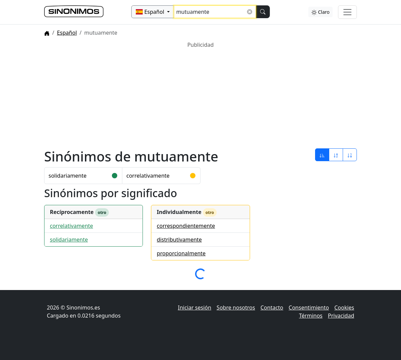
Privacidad (341, 315)
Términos (310, 315)
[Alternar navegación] (347, 12)
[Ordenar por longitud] (350, 154)
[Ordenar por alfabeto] (336, 154)
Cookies (344, 307)
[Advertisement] (200, 96)
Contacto (271, 307)
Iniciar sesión (194, 307)
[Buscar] (262, 11)
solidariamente (68, 175)
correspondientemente (186, 225)
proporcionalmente (181, 253)
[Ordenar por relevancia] (322, 154)
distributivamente (179, 239)
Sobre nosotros (236, 307)
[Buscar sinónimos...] (215, 11)
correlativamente (147, 175)
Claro (320, 12)
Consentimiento (309, 307)
